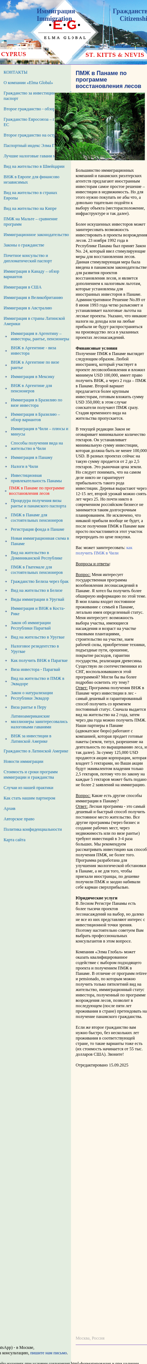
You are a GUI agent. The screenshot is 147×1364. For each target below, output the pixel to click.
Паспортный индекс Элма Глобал (34, 145)
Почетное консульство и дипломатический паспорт (28, 258)
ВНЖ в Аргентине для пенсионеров (31, 388)
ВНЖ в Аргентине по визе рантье (35, 365)
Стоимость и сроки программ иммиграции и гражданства (31, 774)
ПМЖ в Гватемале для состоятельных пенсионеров (37, 570)
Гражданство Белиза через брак (39, 581)
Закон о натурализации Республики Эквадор (32, 695)
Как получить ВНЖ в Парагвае (39, 660)
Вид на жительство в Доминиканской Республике (36, 555)
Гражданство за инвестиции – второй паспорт (38, 96)
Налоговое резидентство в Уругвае (35, 649)
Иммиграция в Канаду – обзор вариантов (31, 274)
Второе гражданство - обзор (29, 108)
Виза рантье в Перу (28, 707)
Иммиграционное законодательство (36, 234)
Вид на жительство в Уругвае (37, 637)
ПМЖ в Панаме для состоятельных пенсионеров (37, 517)
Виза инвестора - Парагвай (35, 669)
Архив (9, 808)
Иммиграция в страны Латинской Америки (34, 321)
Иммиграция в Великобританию (33, 297)
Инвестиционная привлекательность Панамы (36, 478)
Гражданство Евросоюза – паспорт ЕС (35, 122)
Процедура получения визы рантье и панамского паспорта (38, 503)
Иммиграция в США (22, 287)
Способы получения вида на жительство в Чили (37, 446)
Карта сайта (15, 839)
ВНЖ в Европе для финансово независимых (31, 179)
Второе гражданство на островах (34, 135)
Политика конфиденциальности (33, 829)
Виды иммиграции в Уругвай (37, 599)
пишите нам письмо (48, 1352)
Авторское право (19, 818)
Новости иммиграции (23, 761)
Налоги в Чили (24, 466)
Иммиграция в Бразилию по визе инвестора (36, 402)
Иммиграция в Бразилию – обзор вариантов (35, 417)
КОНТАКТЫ (15, 72)
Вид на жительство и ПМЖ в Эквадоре (37, 681)
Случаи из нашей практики (28, 787)
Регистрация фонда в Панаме (37, 529)
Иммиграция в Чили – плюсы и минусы (39, 431)
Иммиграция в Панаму (32, 457)
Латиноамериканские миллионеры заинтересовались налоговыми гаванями (39, 721)
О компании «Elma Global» (28, 82)
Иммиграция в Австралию (28, 307)
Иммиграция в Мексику (32, 376)
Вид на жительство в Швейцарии (34, 166)
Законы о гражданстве (24, 245)
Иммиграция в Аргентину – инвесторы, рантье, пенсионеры (40, 336)
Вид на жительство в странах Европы (30, 195)
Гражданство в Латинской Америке (36, 751)
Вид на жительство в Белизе (37, 590)
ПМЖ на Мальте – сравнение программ (31, 221)
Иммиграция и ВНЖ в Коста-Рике (38, 611)
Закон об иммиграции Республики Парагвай (31, 625)
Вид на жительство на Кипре (30, 208)
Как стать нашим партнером (29, 798)
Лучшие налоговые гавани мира (33, 155)
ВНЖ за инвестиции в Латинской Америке (31, 738)
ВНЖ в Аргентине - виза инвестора (33, 350)
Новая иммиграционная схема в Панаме (40, 541)
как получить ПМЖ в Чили (104, 550)
